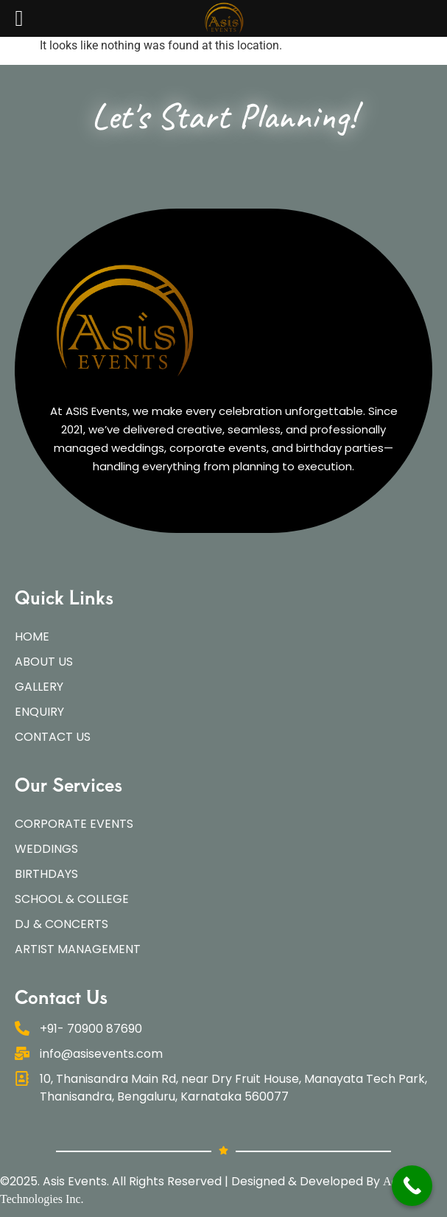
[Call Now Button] (412, 1185)
